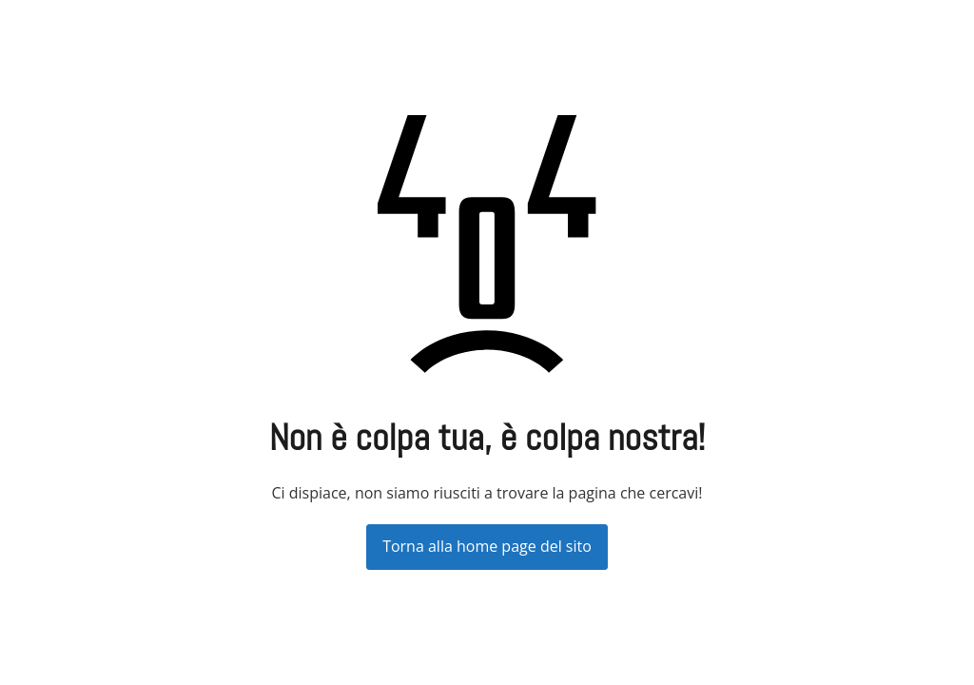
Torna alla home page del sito (487, 546)
